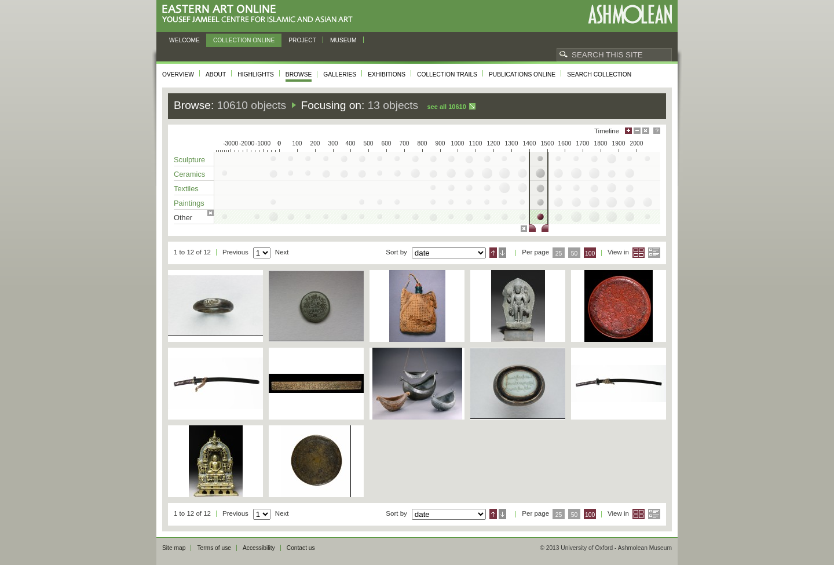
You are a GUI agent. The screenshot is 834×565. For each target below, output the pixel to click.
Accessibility (259, 548)
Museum (343, 40)
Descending (502, 252)
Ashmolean (630, 14)
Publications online (522, 74)
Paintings (189, 203)
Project (302, 40)
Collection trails (447, 74)
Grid (638, 252)
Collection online (244, 40)
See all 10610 (446, 106)
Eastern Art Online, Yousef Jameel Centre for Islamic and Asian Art (260, 14)
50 (574, 253)
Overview (178, 74)
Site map (173, 548)
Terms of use (214, 548)
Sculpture (189, 159)
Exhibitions (386, 74)
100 (590, 253)
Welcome (184, 40)
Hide (645, 130)
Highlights (255, 74)
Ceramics (189, 174)
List (654, 252)
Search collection (599, 74)
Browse (299, 74)
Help (656, 130)
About (216, 74)
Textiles (186, 188)
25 (558, 253)
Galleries (339, 74)
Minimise (637, 130)
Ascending (493, 252)
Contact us (301, 548)
